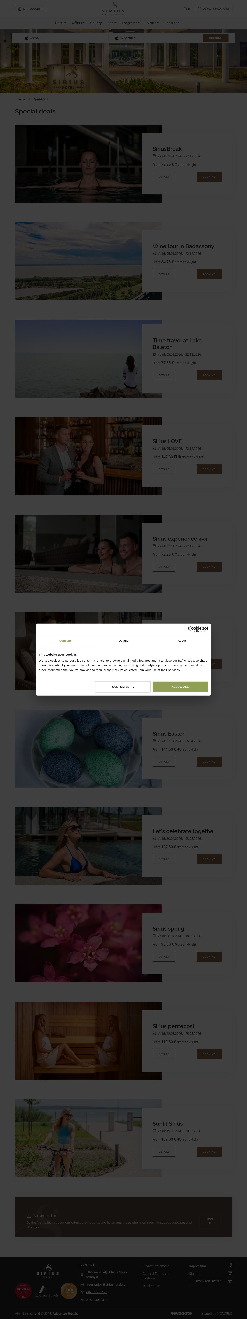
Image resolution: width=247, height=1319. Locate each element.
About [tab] (182, 640)
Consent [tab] (65, 640)
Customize (123, 686)
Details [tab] (123, 640)
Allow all (180, 686)
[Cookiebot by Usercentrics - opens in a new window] (191, 629)
